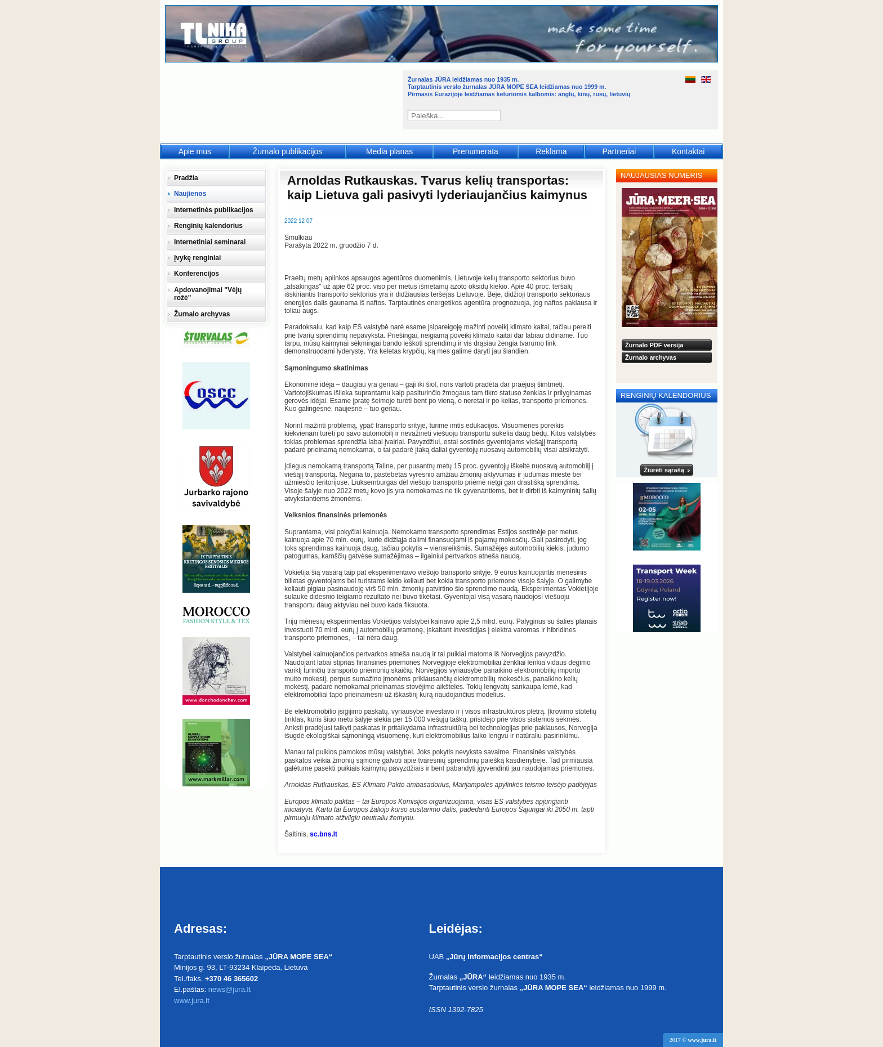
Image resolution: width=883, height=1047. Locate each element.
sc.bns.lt (323, 834)
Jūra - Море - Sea (283, 98)
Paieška (496, 115)
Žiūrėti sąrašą (664, 470)
